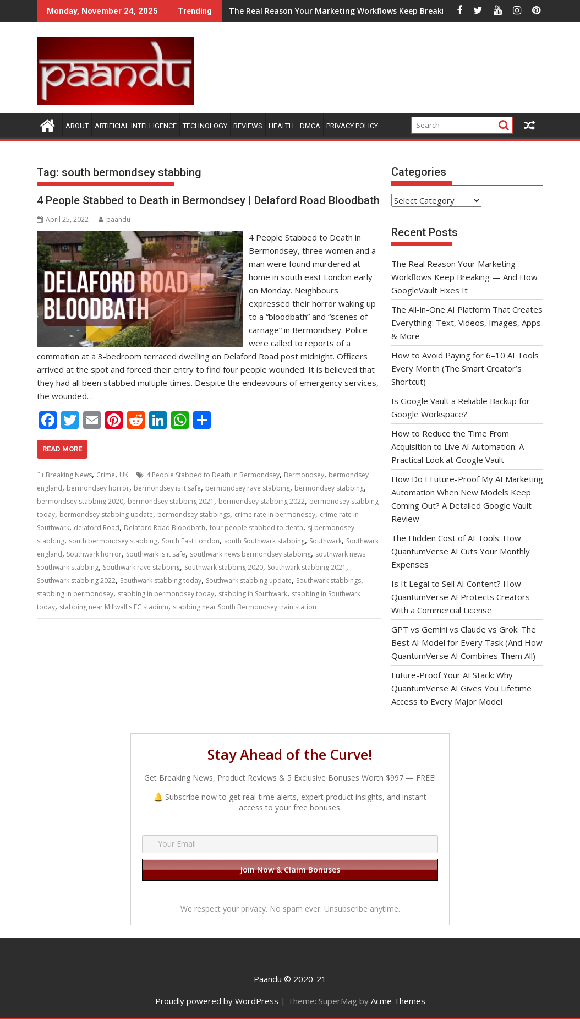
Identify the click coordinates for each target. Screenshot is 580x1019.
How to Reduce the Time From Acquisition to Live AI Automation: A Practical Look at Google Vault (457, 446)
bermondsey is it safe (167, 488)
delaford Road (96, 527)
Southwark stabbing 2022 (76, 580)
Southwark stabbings (328, 580)
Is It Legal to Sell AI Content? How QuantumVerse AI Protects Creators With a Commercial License (460, 596)
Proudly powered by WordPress (216, 1000)
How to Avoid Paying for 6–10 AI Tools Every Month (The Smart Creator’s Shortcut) (465, 368)
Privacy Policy (352, 126)
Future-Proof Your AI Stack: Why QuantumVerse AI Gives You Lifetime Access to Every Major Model (461, 688)
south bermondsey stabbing (113, 541)
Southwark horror (94, 554)
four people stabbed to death (256, 527)
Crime (105, 474)
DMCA (310, 126)
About (77, 126)
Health (281, 126)
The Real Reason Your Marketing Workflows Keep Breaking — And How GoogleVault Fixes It (333, 11)
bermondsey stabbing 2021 (171, 501)
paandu (114, 219)
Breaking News (69, 474)
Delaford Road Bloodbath (164, 527)
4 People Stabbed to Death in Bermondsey (213, 474)
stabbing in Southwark (252, 593)
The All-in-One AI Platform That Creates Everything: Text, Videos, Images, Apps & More (467, 322)
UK (123, 474)
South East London (191, 541)
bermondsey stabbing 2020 (80, 501)
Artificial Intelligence (136, 126)
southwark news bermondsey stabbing (250, 554)
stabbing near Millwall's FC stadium (113, 607)
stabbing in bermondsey (75, 593)
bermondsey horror (98, 488)
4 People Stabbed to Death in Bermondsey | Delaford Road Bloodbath (208, 200)
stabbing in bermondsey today (166, 593)
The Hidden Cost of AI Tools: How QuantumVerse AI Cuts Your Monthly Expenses (460, 551)
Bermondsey (304, 474)
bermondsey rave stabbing (247, 488)
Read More (62, 449)
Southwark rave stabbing (141, 567)
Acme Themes (398, 1000)
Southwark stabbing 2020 (223, 567)
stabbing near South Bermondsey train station (244, 607)
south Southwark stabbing (264, 541)
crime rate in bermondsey (274, 514)
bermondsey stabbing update (106, 514)
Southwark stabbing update (249, 580)
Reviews (247, 126)
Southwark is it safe (155, 554)
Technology (205, 126)
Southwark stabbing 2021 (306, 567)
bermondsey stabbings (193, 514)
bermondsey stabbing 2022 (261, 501)
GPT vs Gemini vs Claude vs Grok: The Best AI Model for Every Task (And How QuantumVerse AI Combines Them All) (467, 642)
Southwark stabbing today (160, 580)
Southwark (325, 541)
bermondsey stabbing (329, 488)
